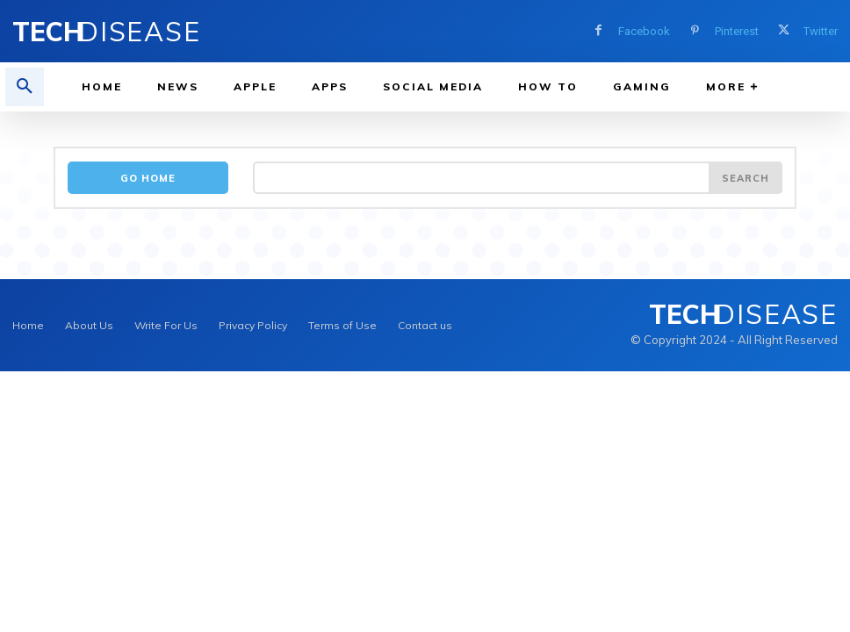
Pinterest (737, 31)
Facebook (644, 31)
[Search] (745, 178)
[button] (24, 87)
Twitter (820, 31)
